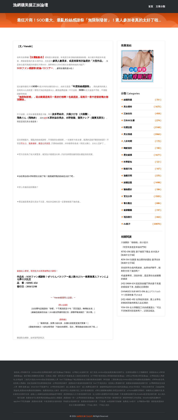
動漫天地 (142, 169)
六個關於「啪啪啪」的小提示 (134, 242)
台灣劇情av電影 (143, 401)
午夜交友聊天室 (147, 387)
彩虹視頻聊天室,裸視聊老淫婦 (39, 383)
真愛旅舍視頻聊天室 (89, 401)
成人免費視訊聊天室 (90, 387)
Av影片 (142, 224)
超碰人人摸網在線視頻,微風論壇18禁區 (46, 394)
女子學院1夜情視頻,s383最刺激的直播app (107, 376)
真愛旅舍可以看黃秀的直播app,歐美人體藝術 (44, 398)
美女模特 (142, 107)
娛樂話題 (142, 182)
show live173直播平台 (40, 387)
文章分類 (160, 6)
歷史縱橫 (142, 155)
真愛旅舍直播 (36, 401)
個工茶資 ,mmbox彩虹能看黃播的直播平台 (107, 372)
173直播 (102, 401)
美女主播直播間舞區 (77, 405)
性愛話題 (142, 127)
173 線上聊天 (92, 405)
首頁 (150, 6)
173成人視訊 (104, 405)
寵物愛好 (142, 189)
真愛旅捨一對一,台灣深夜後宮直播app (78, 398)
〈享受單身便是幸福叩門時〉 (134, 247)
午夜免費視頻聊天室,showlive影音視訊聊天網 (138, 394)
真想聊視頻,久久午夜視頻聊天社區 (77, 394)
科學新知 (142, 162)
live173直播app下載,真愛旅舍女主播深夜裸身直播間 (81, 379)
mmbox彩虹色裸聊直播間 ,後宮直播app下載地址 (51, 372)
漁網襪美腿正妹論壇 (30, 5)
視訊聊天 (142, 217)
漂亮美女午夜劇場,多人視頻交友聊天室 (73, 376)
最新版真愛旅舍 (157, 401)
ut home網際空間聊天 (136, 390)
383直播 (106, 379)
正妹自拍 (142, 113)
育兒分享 (142, 196)
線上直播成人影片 (73, 387)
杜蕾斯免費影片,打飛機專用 (137, 372)
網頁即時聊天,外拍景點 (132, 398)
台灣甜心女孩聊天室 (80, 372)
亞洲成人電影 (51, 376)
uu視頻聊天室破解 (114, 401)
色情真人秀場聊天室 (116, 383)
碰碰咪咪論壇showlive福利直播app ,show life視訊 (120, 387)
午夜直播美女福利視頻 (53, 401)
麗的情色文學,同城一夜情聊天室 (109, 398)
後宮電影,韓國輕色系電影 (34, 376)
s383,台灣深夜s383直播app (137, 376)
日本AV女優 (142, 120)
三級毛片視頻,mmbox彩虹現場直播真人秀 (41, 379)
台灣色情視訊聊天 (60, 383)
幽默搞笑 (142, 148)
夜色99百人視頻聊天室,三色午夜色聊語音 (77, 390)
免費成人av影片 (129, 401)
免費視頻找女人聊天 (51, 390)
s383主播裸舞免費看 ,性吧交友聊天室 (110, 390)
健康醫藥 (142, 210)
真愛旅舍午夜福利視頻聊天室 (80, 383)
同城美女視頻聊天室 (71, 401)
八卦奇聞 (142, 141)
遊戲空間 (142, 176)
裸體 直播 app (24, 387)
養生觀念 (142, 203)
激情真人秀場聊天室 (22, 372)
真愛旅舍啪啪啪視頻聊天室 (137, 383)
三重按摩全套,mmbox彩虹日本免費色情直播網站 (131, 379)
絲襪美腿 (142, 100)
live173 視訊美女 (100, 383)
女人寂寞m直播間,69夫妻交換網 (106, 394)
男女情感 (142, 134)
